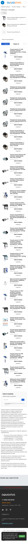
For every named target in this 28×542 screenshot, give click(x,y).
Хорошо (22, 536)
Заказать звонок (6, 502)
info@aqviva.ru (5, 514)
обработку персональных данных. (14, 404)
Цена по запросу (18, 56)
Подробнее (18, 59)
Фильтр (5, 44)
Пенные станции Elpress (8, 39)
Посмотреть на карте (7, 523)
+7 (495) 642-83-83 (8, 500)
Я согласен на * (14, 404)
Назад (4, 13)
